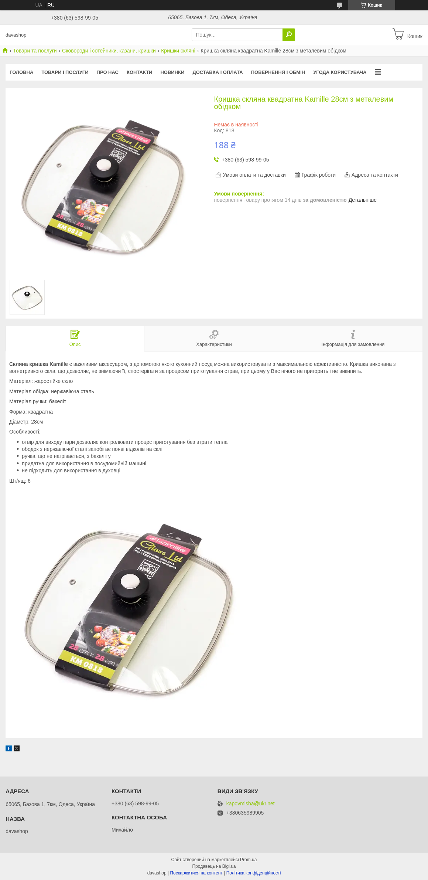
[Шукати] (289, 34)
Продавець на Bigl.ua (214, 866)
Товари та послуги (35, 51)
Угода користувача (339, 72)
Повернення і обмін (278, 72)
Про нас (108, 72)
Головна (21, 72)
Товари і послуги (64, 72)
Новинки (172, 72)
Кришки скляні (178, 51)
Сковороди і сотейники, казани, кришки (109, 51)
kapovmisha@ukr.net (250, 803)
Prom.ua (248, 859)
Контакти (140, 72)
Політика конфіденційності (253, 873)
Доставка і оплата (217, 72)
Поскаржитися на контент (196, 873)
